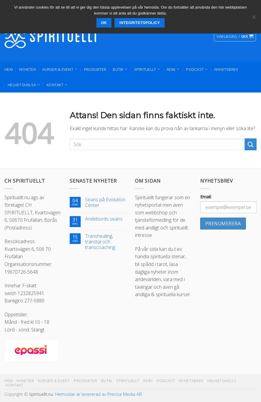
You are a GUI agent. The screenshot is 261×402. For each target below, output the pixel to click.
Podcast (197, 69)
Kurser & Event (59, 69)
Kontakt (57, 84)
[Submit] (251, 144)
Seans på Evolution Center (105, 202)
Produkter (95, 69)
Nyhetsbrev (226, 69)
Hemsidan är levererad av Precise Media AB (98, 394)
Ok (104, 23)
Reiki (173, 69)
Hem (8, 69)
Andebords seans (103, 219)
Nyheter (27, 69)
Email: (205, 197)
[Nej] (254, 18)
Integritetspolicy (140, 23)
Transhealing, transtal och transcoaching (100, 242)
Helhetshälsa (24, 84)
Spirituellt (147, 69)
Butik (120, 69)
